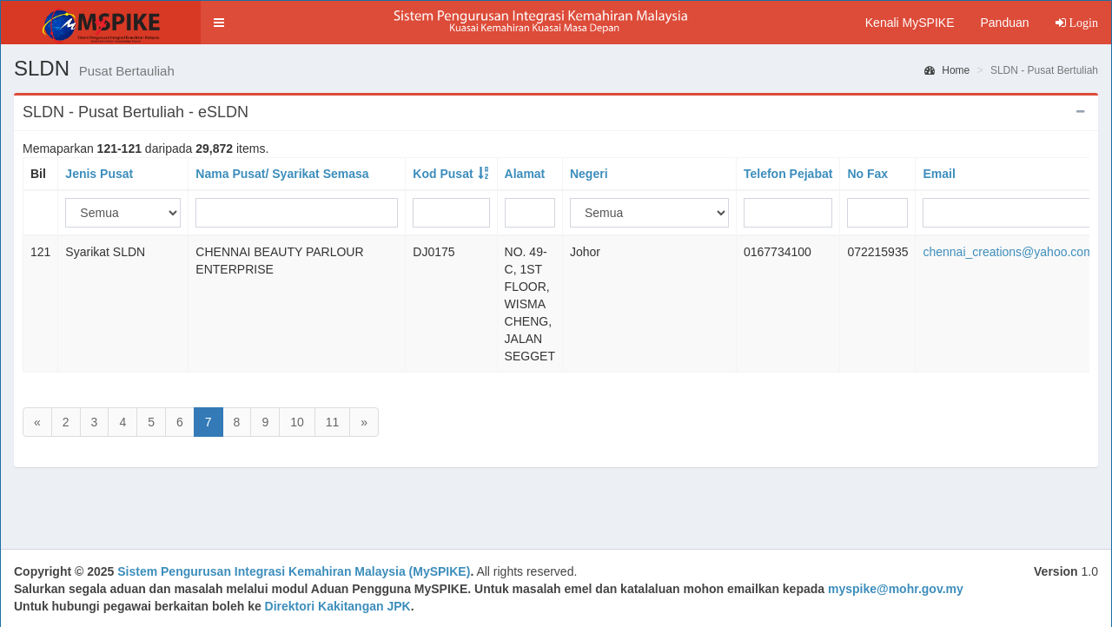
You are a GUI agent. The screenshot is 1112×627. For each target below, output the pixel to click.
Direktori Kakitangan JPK (338, 606)
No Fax (867, 174)
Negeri (589, 174)
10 (297, 422)
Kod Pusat (443, 174)
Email (939, 174)
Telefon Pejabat (788, 174)
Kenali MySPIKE (910, 23)
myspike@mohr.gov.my (895, 589)
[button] (219, 22)
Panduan (1004, 23)
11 (333, 422)
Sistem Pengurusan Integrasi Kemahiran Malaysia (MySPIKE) (293, 571)
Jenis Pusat (99, 174)
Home (947, 70)
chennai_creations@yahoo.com (1008, 252)
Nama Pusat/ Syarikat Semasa (281, 174)
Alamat (525, 174)
